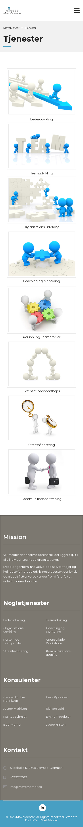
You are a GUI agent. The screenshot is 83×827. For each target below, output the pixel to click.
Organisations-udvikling (13, 629)
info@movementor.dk (26, 786)
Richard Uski (55, 708)
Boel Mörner (12, 724)
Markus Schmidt (15, 716)
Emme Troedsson (58, 716)
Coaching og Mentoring (55, 629)
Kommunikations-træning (58, 652)
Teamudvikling (56, 620)
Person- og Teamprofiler (12, 641)
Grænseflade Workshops (55, 641)
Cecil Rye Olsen (57, 697)
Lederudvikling (14, 620)
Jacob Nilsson (56, 724)
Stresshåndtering (15, 651)
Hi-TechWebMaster (44, 820)
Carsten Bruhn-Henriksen (14, 698)
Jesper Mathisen (15, 708)
